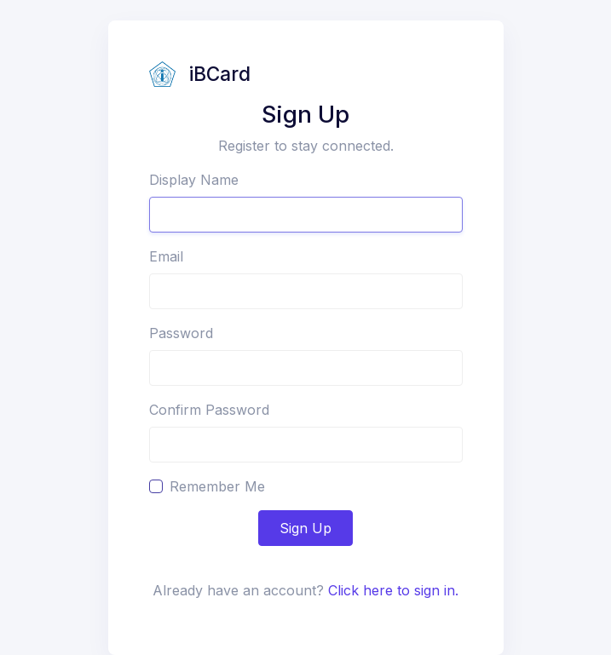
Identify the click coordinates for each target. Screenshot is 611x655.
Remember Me (217, 486)
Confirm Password (209, 409)
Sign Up (305, 528)
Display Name (194, 179)
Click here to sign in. (393, 590)
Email (166, 256)
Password (181, 333)
